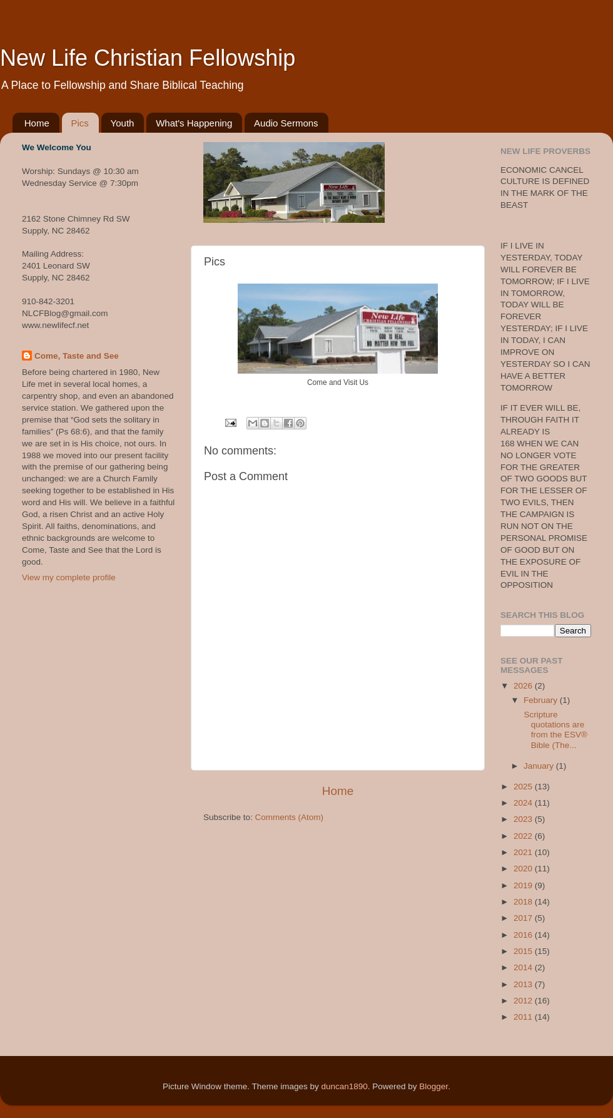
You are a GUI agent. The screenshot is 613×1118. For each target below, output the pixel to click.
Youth (122, 123)
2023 (524, 819)
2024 (524, 803)
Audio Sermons (286, 123)
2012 (524, 1000)
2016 (524, 935)
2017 (524, 918)
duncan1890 (344, 1086)
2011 (524, 1017)
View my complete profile (69, 577)
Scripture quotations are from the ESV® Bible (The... (554, 730)
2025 (524, 786)
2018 (524, 901)
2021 (524, 852)
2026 (524, 685)
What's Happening (194, 123)
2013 (524, 984)
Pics (80, 123)
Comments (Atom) (289, 817)
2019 (524, 885)
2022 (524, 836)
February (542, 700)
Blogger (433, 1086)
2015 (524, 951)
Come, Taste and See (76, 356)
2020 (524, 868)
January (540, 766)
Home (36, 123)
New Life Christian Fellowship (147, 58)
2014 (524, 967)
